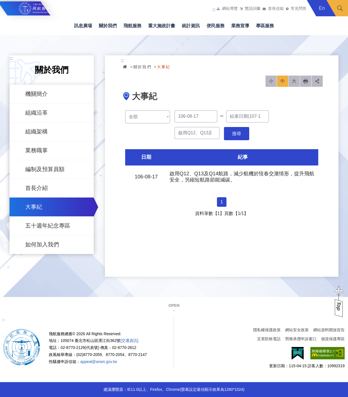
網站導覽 (230, 9)
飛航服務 (132, 25)
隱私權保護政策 (267, 330)
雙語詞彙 (252, 9)
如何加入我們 (42, 244)
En (322, 8)
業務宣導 (240, 25)
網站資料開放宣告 (329, 330)
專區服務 (265, 25)
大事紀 (33, 207)
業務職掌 (36, 150)
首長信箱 (276, 9)
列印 (305, 81)
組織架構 (36, 131)
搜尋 (340, 8)
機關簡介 (36, 94)
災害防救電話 (269, 339)
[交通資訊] (129, 340)
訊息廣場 (83, 25)
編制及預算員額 (45, 169)
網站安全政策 (297, 330)
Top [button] (339, 306)
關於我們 (108, 25)
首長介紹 (36, 188)
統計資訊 (191, 25)
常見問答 (298, 9)
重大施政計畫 (161, 25)
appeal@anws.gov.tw (98, 361)
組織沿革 (36, 113)
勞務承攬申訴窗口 (301, 339)
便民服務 (216, 25)
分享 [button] (317, 81)
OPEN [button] (173, 305)
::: (214, 9)
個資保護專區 (333, 339)
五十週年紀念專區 (47, 226)
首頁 (125, 66)
